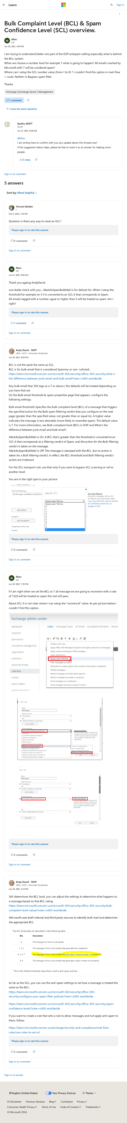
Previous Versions (35, 1101)
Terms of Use (49, 1107)
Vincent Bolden (24, 206)
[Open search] (111, 5)
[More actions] (119, 14)
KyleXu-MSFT (25, 123)
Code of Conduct (69, 1107)
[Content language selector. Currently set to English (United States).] (23, 1093)
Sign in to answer (13, 1075)
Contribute (67, 1101)
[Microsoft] (63, 4)
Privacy (81, 1101)
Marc (14, 39)
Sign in (120, 4)
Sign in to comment (15, 174)
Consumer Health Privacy (21, 1107)
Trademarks (92, 1107)
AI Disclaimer (14, 1101)
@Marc (21, 138)
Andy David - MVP (26, 350)
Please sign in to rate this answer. (30, 230)
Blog (51, 1101)
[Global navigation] (3, 5)
